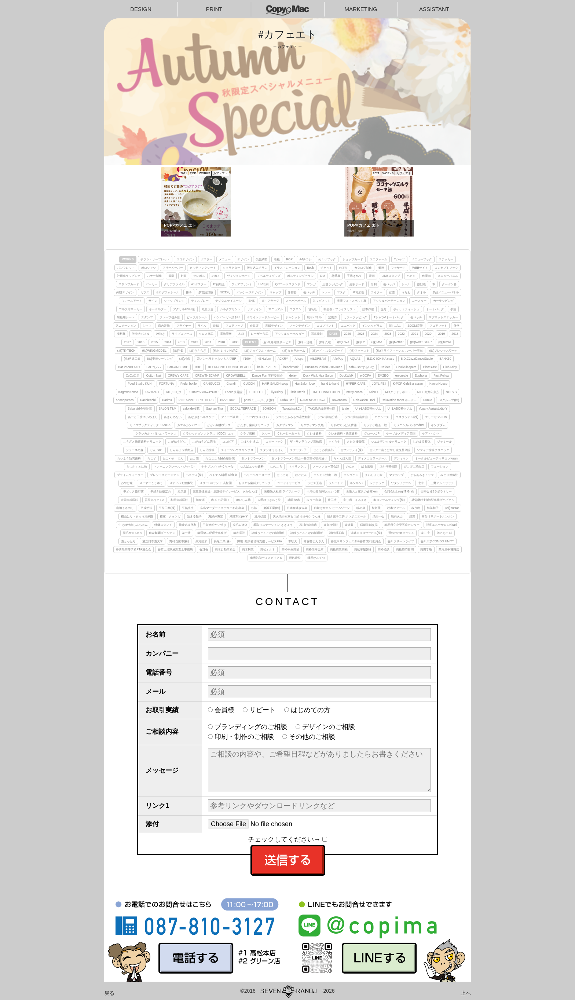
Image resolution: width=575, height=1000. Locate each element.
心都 (254, 508)
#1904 (247, 358)
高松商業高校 (339, 549)
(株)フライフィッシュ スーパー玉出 (399, 350)
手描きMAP (354, 276)
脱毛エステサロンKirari (441, 525)
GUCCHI (249, 383)
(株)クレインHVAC (225, 350)
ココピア (228, 441)
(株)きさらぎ (198, 350)
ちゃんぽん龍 (342, 458)
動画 (381, 268)
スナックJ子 (298, 450)
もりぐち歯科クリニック (254, 483)
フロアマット (438, 325)
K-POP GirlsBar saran (408, 383)
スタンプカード (128, 284)
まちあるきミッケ (422, 475)
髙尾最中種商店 (449, 549)
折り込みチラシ (257, 268)
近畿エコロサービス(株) (366, 533)
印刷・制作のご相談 (244, 736)
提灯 (384, 309)
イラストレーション (287, 268)
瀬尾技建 (260, 516)
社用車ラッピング (128, 276)
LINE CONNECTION (326, 392)
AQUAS (355, 358)
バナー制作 (154, 276)
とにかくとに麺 (137, 466)
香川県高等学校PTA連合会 (133, 549)
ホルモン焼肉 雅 (325, 475)
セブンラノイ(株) (351, 450)
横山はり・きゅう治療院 (137, 516)
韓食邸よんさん (314, 541)
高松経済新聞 (405, 549)
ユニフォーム (378, 259)
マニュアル (275, 309)
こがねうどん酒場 (204, 441)
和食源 (200, 500)
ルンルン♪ (356, 483)
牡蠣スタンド (163, 525)
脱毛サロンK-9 (132, 533)
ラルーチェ (336, 483)
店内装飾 (164, 325)
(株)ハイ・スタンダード (327, 350)
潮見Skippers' (239, 516)
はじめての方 (310, 710)
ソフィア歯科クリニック (433, 450)
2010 (221, 342)
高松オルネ (267, 549)
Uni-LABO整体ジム (368, 408)
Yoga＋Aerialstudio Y (433, 408)
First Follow (441, 375)
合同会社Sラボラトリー (436, 491)
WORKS (127, 259)
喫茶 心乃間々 (220, 500)
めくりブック (327, 259)
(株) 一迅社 (305, 342)
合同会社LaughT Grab (399, 491)
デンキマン (401, 458)
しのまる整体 (422, 441)
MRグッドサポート (398, 392)
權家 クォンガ (170, 516)
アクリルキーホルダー (289, 334)
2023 (387, 334)
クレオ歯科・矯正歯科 (343, 433)
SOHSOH (269, 408)
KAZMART (152, 392)
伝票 (392, 292)
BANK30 (445, 358)
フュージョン (439, 466)
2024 (374, 334)
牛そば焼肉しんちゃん (133, 525)
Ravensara (339, 400)
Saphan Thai (214, 408)
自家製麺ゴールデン (162, 533)
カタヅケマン (285, 425)
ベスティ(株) (194, 475)
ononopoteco (124, 400)
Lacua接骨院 (233, 392)
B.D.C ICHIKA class (380, 358)
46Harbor (264, 358)
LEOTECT (256, 392)
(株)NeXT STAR (421, 342)
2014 (167, 342)
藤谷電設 (239, 533)
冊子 (189, 292)
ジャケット (293, 317)
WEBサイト (420, 268)
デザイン (243, 259)
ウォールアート (131, 301)
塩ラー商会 (314, 500)
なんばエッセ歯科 (252, 466)
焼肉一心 (378, 516)
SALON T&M (167, 408)
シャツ (147, 325)
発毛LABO (240, 525)
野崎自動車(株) (179, 541)
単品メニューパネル (445, 292)
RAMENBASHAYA (312, 400)
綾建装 (349, 525)
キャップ (275, 292)
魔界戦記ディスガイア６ (266, 558)
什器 (456, 325)
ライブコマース (182, 334)
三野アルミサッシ (442, 483)
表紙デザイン (274, 325)
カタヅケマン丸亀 (312, 425)
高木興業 (248, 549)
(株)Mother (396, 342)
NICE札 (225, 292)
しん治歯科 (207, 450)
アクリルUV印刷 (184, 309)
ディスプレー (200, 301)
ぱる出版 (367, 466)
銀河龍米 (201, 541)
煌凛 (412, 516)
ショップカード (353, 259)
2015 (154, 342)
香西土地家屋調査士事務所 (175, 549)
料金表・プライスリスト (339, 309)
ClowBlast (429, 367)
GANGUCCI (211, 383)
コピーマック (274, 441)
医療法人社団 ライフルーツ (282, 491)
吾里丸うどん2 (154, 500)
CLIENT (250, 342)
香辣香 (203, 549)
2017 (127, 342)
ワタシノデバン (401, 483)
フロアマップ (234, 325)
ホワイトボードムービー (263, 317)
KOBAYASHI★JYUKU (203, 392)
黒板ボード (356, 284)
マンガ (311, 284)
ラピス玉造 (314, 483)
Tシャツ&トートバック (389, 317)
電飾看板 (226, 334)
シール (406, 284)
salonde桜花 (191, 408)
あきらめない (173, 417)
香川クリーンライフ (401, 541)
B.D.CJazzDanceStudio (417, 358)
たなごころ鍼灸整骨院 (220, 458)
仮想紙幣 (261, 259)
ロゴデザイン (185, 259)
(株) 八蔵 (325, 342)
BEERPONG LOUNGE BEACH (229, 367)
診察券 (292, 292)
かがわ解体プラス (219, 425)
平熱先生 (188, 508)
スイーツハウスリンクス (237, 450)
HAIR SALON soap (275, 383)
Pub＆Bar (286, 400)
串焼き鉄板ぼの (160, 491)
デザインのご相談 (329, 726)
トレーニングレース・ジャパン (174, 466)
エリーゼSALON (436, 417)
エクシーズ (381, 417)
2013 (181, 342)
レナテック (377, 483)
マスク (341, 292)
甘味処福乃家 (187, 525)
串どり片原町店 (133, 491)
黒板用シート (126, 317)
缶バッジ (389, 284)
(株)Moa (376, 342)
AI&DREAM (318, 358)
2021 (414, 334)
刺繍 (216, 325)
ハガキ (411, 276)
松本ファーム (396, 508)
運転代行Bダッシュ (401, 533)
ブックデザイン (299, 325)
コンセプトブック (446, 268)
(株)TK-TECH (126, 350)
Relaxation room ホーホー (399, 400)
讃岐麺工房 (336, 533)
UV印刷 (264, 284)
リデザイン (254, 309)
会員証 (254, 325)
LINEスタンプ (390, 276)
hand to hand (330, 383)
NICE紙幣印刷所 (428, 392)
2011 (208, 342)
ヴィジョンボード (238, 276)
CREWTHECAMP (207, 375)
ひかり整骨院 (388, 466)
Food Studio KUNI (140, 383)
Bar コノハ (153, 367)
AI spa (298, 358)
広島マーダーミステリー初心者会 (222, 508)
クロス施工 (206, 334)
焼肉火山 (397, 516)
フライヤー (183, 325)
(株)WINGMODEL (154, 350)
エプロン (295, 309)
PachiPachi (147, 400)
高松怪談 (383, 549)
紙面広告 (207, 309)
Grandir (231, 383)
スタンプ (147, 317)
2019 (441, 334)
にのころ (276, 466)
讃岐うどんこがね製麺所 (268, 533)
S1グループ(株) (449, 400)
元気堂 (181, 491)
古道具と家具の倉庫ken (362, 491)
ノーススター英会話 (326, 466)
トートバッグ (435, 309)
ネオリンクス (297, 466)
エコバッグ (348, 325)
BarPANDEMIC (178, 367)
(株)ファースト (359, 350)
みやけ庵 (127, 483)
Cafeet (385, 367)
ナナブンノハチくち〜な (217, 466)
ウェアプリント (241, 284)
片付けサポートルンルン (438, 516)
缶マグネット (321, 301)
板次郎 (415, 508)
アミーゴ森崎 (230, 417)
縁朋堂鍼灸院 (369, 525)
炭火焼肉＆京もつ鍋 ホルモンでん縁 (297, 516)
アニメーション (126, 325)
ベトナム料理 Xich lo (223, 475)
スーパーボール (296, 301)
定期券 (332, 317)
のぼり (343, 268)
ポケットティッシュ (406, 309)
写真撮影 (317, 334)
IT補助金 (218, 284)
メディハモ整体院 (181, 483)
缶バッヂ (309, 292)
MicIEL (374, 392)
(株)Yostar (452, 508)
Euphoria (421, 375)
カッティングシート (203, 268)
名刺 (374, 284)
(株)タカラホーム (293, 350)
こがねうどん (177, 441)
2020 (428, 334)
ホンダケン (351, 475)
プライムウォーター (130, 475)
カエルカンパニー (189, 425)
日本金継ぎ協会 (297, 508)
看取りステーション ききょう (272, 525)
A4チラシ (305, 259)
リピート (262, 710)
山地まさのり (125, 508)
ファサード (398, 268)
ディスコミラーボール (372, 458)
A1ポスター (198, 284)
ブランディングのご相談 (251, 726)
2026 (347, 334)
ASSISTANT (434, 9)
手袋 (453, 309)
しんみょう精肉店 (181, 450)
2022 (401, 334)
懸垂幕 (336, 276)
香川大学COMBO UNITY (437, 541)
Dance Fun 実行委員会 (267, 375)
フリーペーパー (172, 268)
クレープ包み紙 (170, 317)
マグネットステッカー (443, 317)
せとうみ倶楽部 (323, 450)
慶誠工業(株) (271, 508)
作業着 (426, 276)
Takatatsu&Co (291, 408)
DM (322, 276)
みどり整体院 (449, 475)
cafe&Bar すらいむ (361, 367)
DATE (333, 334)
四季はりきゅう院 (269, 500)
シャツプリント (174, 301)
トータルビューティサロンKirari (436, 458)
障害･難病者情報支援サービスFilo (259, 541)
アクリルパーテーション (389, 301)
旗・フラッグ (270, 301)
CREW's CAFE (178, 375)
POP (289, 259)
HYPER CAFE (356, 383)
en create (401, 375)
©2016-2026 (287, 991)
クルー (265, 433)
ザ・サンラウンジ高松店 (306, 441)
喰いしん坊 (243, 500)
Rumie (427, 400)
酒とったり (128, 541)
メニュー (225, 259)
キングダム (438, 425)
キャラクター (231, 268)
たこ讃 (194, 458)
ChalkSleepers (406, 367)
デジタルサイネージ (228, 301)
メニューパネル (447, 276)
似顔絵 (421, 284)
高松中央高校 (290, 549)
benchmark (291, 367)
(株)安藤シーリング (160, 358)
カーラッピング (443, 301)
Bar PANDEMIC (129, 367)
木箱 (241, 334)
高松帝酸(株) (362, 549)
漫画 (372, 276)
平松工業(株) (167, 508)
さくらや (334, 441)
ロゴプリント (325, 325)
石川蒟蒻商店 (308, 525)
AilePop (338, 358)
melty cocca (355, 392)
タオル (421, 292)
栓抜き (160, 334)
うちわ (406, 292)
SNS (251, 301)
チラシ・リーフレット (155, 259)
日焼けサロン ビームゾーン (332, 508)
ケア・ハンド (431, 433)
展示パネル (314, 317)
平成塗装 (146, 508)
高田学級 (426, 549)
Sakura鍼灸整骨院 (140, 408)
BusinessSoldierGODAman (323, 367)
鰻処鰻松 (295, 558)
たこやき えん (173, 458)
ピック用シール (197, 317)
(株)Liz (360, 342)
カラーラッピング (355, 317)
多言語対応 (205, 292)
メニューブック (421, 259)
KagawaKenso (128, 392)
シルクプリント (230, 309)
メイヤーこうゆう (151, 483)
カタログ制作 (363, 268)
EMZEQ (383, 375)
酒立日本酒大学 (152, 541)
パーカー (151, 284)
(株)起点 (184, 358)
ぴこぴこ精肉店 (414, 466)
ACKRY (283, 358)
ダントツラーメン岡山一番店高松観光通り (299, 458)
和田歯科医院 (180, 500)
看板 (277, 259)
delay (293, 375)
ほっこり (283, 475)
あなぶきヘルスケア (201, 417)
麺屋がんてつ (316, 558)
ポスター (206, 259)
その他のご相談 (312, 736)
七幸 (421, 483)
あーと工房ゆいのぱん (142, 417)
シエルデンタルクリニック (388, 441)
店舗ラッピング (332, 284)
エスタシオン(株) (407, 417)
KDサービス (174, 392)
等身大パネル (141, 334)
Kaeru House (438, 383)
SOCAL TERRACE (243, 408)
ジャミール (444, 441)
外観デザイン (125, 292)
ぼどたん (301, 475)
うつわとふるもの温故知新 (293, 417)
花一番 (186, 533)
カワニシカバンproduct (408, 425)
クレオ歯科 (314, 433)
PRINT (214, 9)
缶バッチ (416, 317)
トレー (326, 292)
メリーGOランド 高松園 (215, 483)
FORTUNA (166, 383)
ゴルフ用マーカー (130, 309)
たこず (151, 458)
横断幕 (121, 334)
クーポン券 (449, 284)
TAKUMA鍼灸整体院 (321, 408)
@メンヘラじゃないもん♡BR (216, 358)
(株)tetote (444, 342)
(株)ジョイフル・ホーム (260, 350)
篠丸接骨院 (330, 525)
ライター (376, 292)
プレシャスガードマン (164, 475)
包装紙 (312, 309)
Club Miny (450, 367)
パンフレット (126, 268)
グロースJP (372, 433)
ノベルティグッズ (269, 276)
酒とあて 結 (444, 533)
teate (345, 408)
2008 (234, 342)
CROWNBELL (235, 375)
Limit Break (297, 392)
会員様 (224, 710)
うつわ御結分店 (327, 417)
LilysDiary (276, 392)
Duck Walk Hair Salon (318, 375)
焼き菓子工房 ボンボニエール (346, 516)
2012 (194, 342)
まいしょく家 (373, 475)
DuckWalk (346, 375)
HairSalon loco (305, 383)
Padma (167, 400)
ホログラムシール (167, 292)
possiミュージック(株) (259, 400)
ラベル (202, 325)
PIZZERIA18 (228, 400)
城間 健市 (294, 500)
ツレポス (199, 276)
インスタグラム (372, 325)
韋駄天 (292, 541)
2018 (454, 334)
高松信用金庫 (314, 549)
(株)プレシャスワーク (443, 350)
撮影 (171, 276)
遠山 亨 (425, 533)
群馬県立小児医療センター (402, 525)
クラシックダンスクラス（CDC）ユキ (208, 433)
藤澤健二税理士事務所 (212, 533)
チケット (326, 268)
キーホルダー (157, 309)
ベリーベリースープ (257, 475)
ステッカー (446, 259)
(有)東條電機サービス (277, 342)
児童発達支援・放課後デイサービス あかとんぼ (225, 491)
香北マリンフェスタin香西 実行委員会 (356, 541)
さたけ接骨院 (356, 441)
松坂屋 (376, 508)
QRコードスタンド (287, 284)
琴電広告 (358, 292)
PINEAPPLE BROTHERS (196, 400)
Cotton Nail (153, 375)
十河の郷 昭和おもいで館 (323, 491)
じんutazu (157, 450)
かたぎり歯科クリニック (253, 425)
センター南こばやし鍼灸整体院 (389, 450)
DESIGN (140, 9)
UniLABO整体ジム (400, 408)
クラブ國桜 (247, 433)
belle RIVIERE (267, 367)
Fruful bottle (188, 383)
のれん (216, 276)
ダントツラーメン (253, 458)
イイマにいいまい (257, 417)
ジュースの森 (134, 450)
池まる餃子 (194, 516)
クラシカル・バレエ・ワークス (155, 433)
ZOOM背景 (414, 325)
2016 (141, 342)
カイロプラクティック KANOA (150, 425)
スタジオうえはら (271, 450)
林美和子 (433, 508)
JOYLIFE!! (379, 383)
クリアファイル (174, 284)
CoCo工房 (132, 375)
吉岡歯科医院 (129, 500)
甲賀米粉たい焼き (214, 525)
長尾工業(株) (222, 541)
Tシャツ (399, 259)
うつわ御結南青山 (356, 417)
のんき (350, 466)
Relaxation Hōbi (364, 400)
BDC (198, 367)
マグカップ (396, 475)
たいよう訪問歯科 (129, 458)
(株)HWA (343, 342)
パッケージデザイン (250, 292)
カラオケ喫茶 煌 (375, 425)
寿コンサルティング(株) (389, 500)
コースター (419, 301)
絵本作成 (368, 309)
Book (310, 268)
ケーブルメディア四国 (400, 433)
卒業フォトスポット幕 (351, 301)
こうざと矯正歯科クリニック (142, 441)
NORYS (451, 392)
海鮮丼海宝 (215, 516)
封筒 (184, 276)
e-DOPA (365, 375)
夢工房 (332, 500)
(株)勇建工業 (132, 358)
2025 (361, 334)
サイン (153, 301)
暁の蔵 (360, 508)
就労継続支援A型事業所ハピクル (433, 500)
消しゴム (395, 325)
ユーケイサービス (289, 483)
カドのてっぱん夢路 (343, 425)
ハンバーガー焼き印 (227, 317)
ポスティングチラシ (300, 276)
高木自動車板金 (225, 549)
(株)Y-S (178, 350)
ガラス (144, 292)
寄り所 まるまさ (355, 500)
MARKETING (360, 9)
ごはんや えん (250, 441)
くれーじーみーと (288, 433)
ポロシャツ (148, 268)
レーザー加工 (259, 334)
